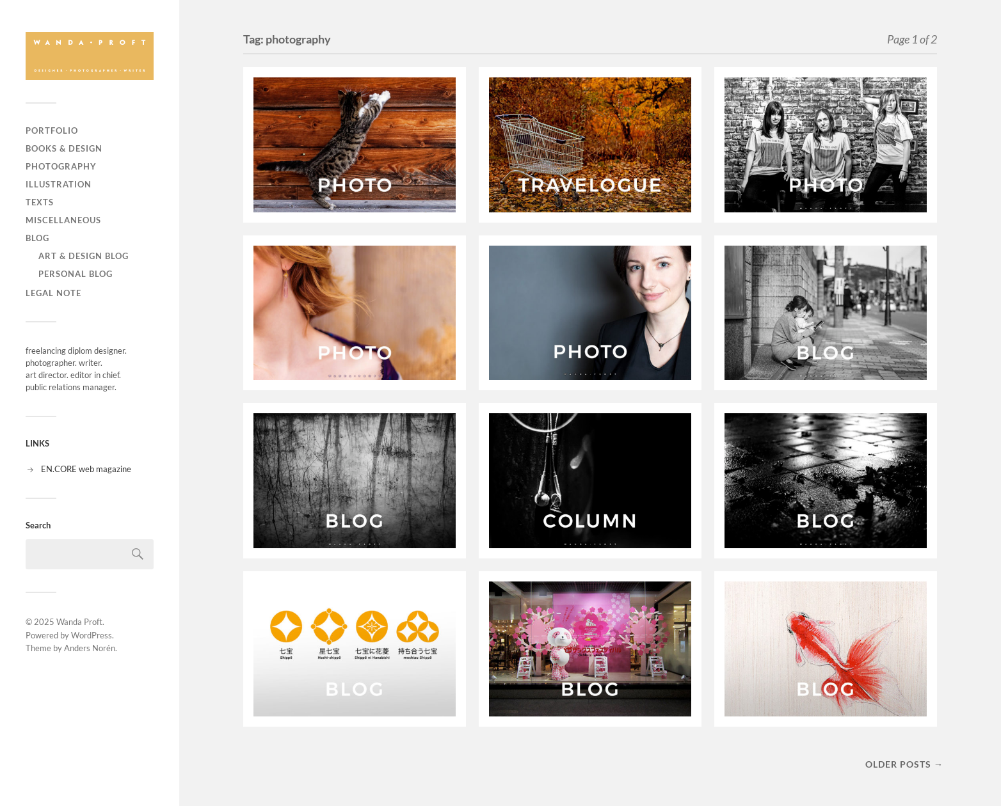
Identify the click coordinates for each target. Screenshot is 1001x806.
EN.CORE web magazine (86, 469)
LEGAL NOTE (53, 293)
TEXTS (40, 202)
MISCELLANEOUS (63, 220)
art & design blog (83, 256)
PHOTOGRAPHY (61, 166)
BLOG (37, 238)
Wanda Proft (79, 622)
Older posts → (904, 764)
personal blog (75, 274)
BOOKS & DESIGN (64, 148)
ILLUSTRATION (59, 184)
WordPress (91, 635)
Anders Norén (89, 648)
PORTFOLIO (52, 130)
